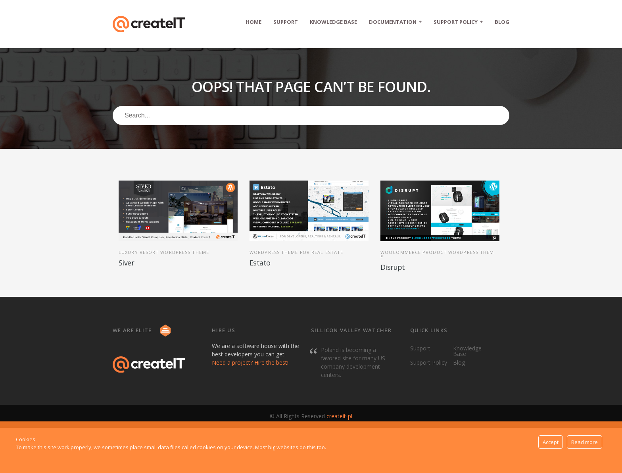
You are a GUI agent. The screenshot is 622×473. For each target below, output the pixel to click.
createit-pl (339, 416)
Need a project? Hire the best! (250, 362)
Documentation (395, 21)
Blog (502, 21)
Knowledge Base (333, 21)
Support (285, 21)
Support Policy (458, 21)
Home (253, 21)
